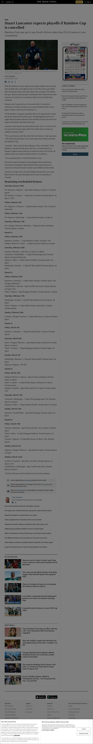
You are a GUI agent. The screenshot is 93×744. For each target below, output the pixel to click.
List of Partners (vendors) (48, 730)
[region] (46, 731)
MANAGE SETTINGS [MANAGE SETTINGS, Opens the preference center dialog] (83, 733)
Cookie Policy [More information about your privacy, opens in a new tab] (17, 735)
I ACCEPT (83, 729)
